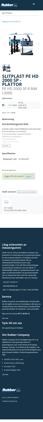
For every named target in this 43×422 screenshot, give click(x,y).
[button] (21, 44)
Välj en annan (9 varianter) (27, 192)
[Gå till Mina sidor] (36, 5)
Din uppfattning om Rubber (12, 328)
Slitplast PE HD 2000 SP (11, 21)
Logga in (28, 176)
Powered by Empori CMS (9, 401)
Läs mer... (6, 146)
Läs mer (5, 318)
